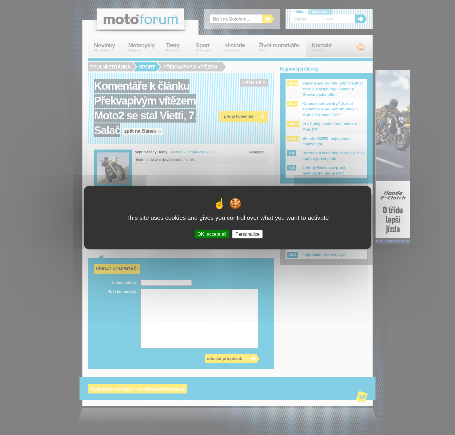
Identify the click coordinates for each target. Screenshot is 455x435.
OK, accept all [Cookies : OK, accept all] (211, 233)
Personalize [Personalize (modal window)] (247, 233)
